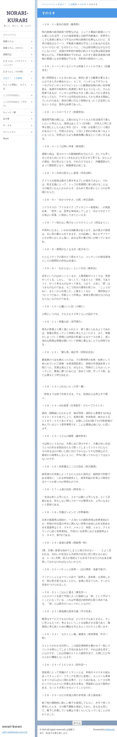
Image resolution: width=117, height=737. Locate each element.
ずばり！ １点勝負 (12, 78)
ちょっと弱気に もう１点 (15, 86)
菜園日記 (7, 54)
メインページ (9, 34)
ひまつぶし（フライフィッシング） (15, 62)
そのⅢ (83, 4)
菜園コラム (8, 41)
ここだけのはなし (11, 95)
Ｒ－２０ (7, 125)
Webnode (110, 729)
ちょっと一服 (9, 112)
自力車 (6, 118)
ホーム (77, 722)
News (6, 138)
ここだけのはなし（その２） (15, 103)
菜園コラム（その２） (13, 47)
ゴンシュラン (9, 131)
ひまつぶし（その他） (13, 71)
